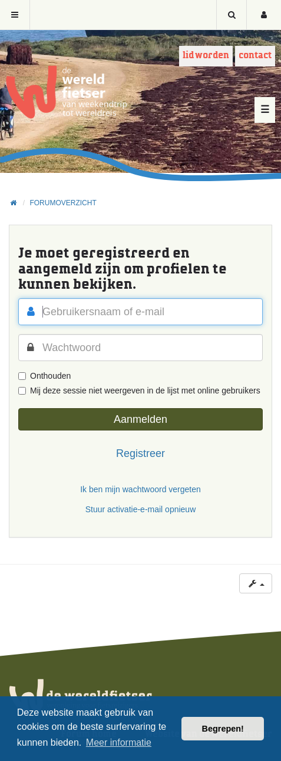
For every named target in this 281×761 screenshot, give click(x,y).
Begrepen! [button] (223, 728)
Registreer (140, 453)
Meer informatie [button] (118, 742)
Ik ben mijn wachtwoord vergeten (140, 489)
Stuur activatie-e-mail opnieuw (140, 509)
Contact (255, 56)
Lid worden (206, 56)
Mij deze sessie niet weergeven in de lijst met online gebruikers (139, 390)
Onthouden (44, 375)
